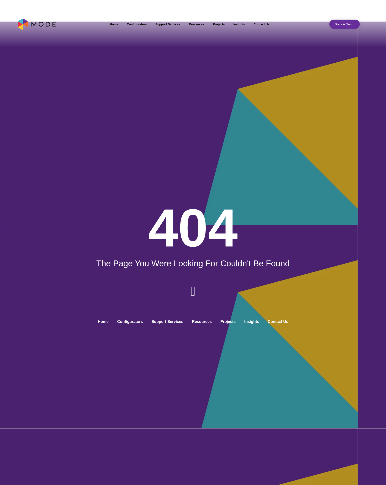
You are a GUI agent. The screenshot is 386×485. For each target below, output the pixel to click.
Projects (219, 24)
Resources (196, 24)
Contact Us (261, 24)
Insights (239, 24)
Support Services (167, 24)
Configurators (137, 24)
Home (114, 24)
